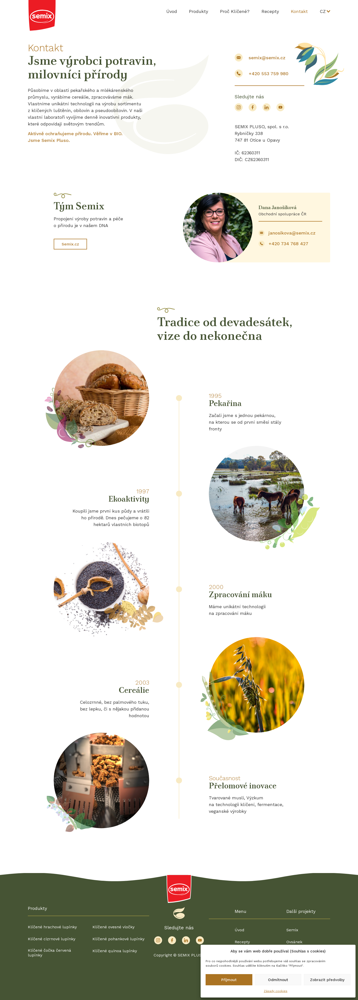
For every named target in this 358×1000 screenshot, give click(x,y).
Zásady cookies (275, 991)
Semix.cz (70, 244)
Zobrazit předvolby (327, 980)
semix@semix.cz (267, 57)
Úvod (171, 11)
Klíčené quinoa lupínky (114, 950)
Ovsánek (294, 942)
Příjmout (229, 980)
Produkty (198, 11)
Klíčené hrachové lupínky (52, 927)
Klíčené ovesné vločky (113, 927)
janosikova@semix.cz (291, 232)
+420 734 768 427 (288, 243)
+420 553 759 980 (268, 73)
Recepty (270, 11)
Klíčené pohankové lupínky (118, 939)
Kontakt (299, 11)
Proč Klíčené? (235, 11)
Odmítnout (278, 980)
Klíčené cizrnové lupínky (51, 939)
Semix (292, 930)
